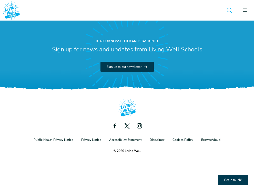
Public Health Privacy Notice (53, 140)
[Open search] (229, 10)
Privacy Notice (91, 140)
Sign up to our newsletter (127, 67)
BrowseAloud (210, 140)
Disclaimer (157, 140)
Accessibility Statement (125, 140)
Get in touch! (233, 180)
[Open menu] (246, 10)
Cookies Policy (182, 140)
